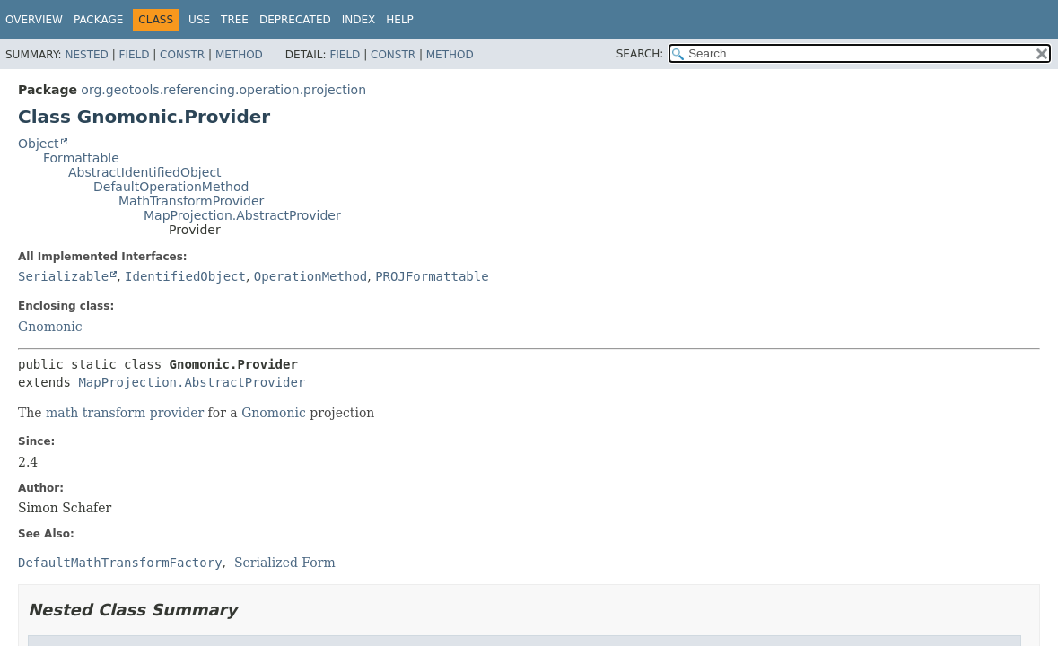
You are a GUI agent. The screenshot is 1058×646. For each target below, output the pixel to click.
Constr (182, 54)
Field (133, 54)
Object (38, 143)
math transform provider (125, 413)
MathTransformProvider (191, 201)
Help (400, 19)
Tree (235, 19)
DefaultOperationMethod (171, 186)
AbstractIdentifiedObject (145, 172)
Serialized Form (285, 562)
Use (199, 19)
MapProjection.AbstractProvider (242, 215)
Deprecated (295, 19)
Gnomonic (50, 326)
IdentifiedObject (185, 276)
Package (98, 19)
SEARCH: (640, 54)
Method (239, 54)
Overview (34, 19)
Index (359, 19)
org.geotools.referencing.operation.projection (223, 90)
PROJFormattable (431, 276)
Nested (86, 54)
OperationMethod (310, 276)
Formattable (81, 158)
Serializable (63, 276)
